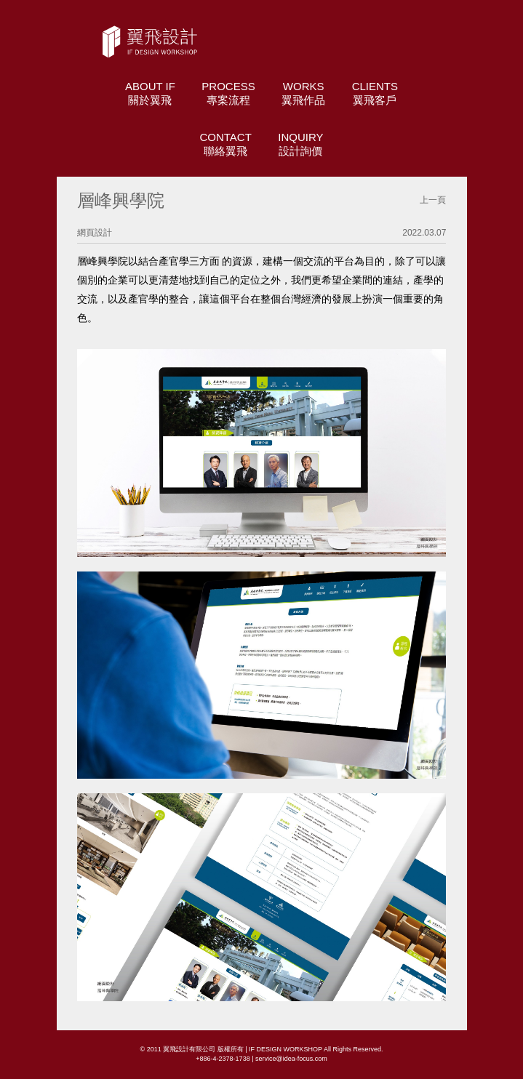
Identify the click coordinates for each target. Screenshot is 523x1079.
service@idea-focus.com (291, 1058)
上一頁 (433, 200)
